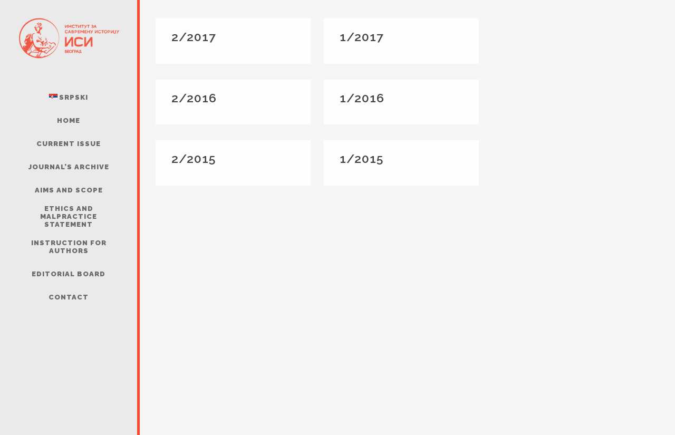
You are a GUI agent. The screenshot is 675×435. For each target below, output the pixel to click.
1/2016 (362, 98)
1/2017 (362, 37)
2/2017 (193, 37)
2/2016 (194, 98)
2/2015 (193, 158)
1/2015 (361, 158)
